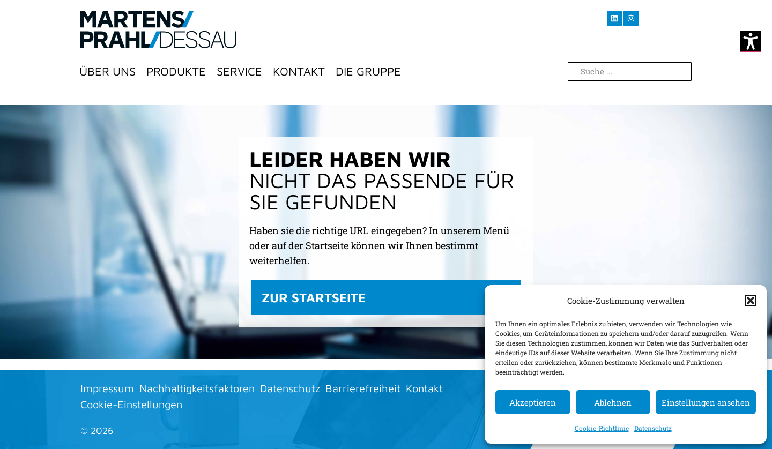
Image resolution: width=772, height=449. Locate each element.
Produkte (176, 71)
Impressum (107, 388)
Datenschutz (653, 428)
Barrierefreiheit (362, 388)
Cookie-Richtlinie (602, 428)
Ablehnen (613, 402)
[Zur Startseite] (158, 29)
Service (239, 71)
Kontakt (299, 71)
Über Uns (107, 71)
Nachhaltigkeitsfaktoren (197, 388)
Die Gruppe (368, 71)
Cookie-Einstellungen (131, 404)
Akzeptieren (532, 402)
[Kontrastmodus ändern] (750, 41)
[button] (750, 300)
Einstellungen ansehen (706, 402)
